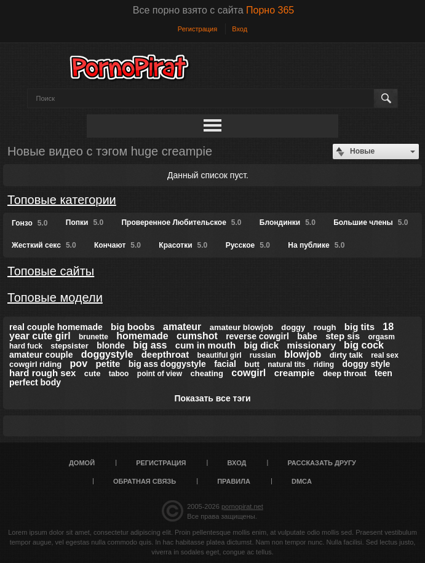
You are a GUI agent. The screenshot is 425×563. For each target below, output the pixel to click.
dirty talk (346, 355)
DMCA (302, 481)
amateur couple (41, 355)
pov (78, 363)
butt (252, 364)
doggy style (367, 364)
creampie (294, 373)
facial (225, 364)
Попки (84, 222)
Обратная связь (144, 481)
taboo (119, 373)
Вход (239, 29)
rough (325, 327)
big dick (261, 345)
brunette (93, 337)
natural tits (286, 364)
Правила (233, 481)
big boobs (133, 326)
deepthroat (165, 354)
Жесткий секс (44, 245)
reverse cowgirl (257, 336)
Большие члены (370, 222)
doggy (293, 327)
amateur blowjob (241, 327)
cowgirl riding (35, 364)
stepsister (69, 345)
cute (92, 373)
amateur (182, 326)
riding (324, 364)
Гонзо (29, 223)
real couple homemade (56, 327)
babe (307, 336)
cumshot (197, 336)
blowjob (302, 354)
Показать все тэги (212, 398)
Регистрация (197, 29)
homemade (142, 336)
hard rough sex (42, 373)
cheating (206, 373)
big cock (364, 345)
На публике (316, 245)
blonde (111, 345)
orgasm (381, 337)
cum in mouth (205, 345)
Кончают (117, 245)
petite (107, 363)
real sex (385, 355)
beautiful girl (219, 355)
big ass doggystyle (167, 364)
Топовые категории (61, 200)
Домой (82, 463)
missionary (311, 345)
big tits (359, 326)
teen (383, 373)
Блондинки (288, 222)
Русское (248, 245)
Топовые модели (55, 297)
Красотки (183, 245)
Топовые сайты (50, 271)
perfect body (35, 382)
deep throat (345, 373)
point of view (159, 373)
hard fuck (25, 346)
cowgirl (248, 373)
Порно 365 (270, 10)
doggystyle (107, 354)
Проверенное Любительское (181, 222)
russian (263, 355)
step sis (342, 336)
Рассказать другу (321, 463)
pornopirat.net (242, 506)
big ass (150, 345)
